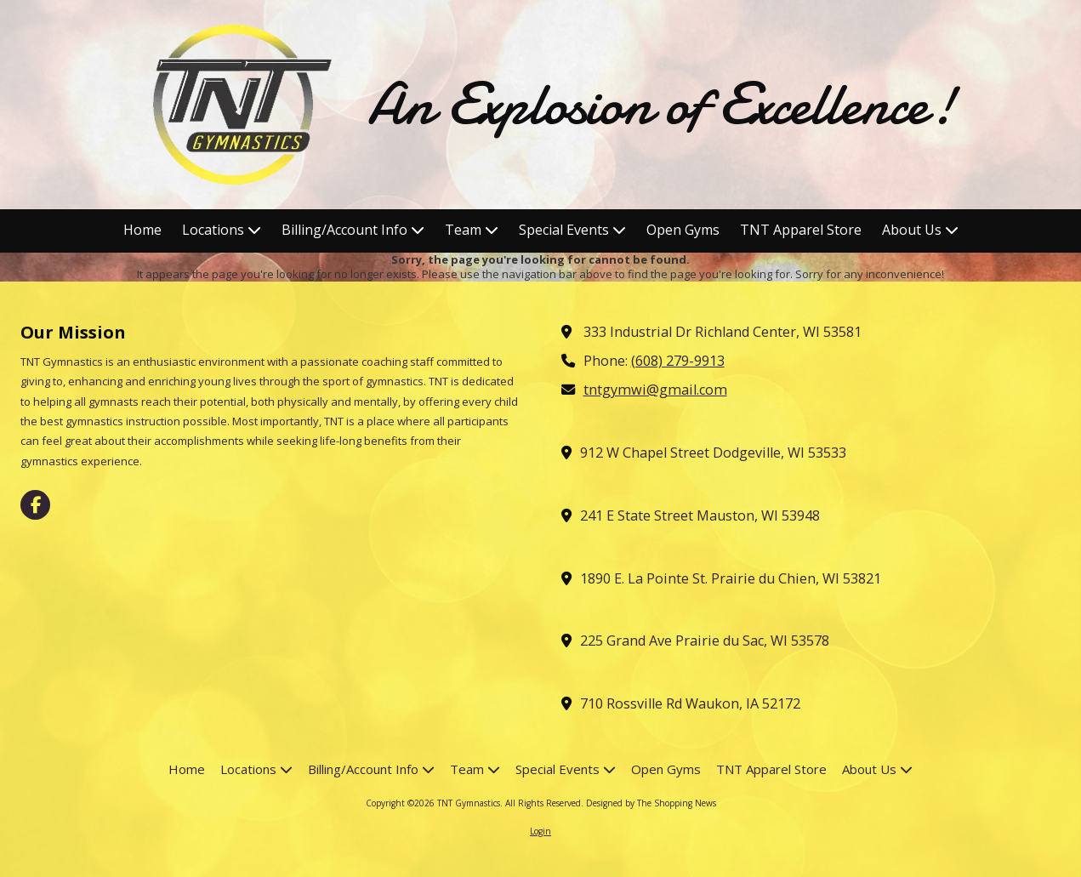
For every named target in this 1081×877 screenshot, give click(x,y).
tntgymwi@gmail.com (655, 389)
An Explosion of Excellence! (661, 104)
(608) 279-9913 (678, 360)
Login (540, 831)
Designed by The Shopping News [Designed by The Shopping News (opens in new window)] (651, 803)
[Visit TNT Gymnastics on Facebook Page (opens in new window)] (35, 505)
